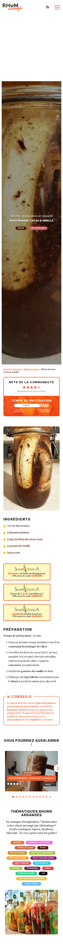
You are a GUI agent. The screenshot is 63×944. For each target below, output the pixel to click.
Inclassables (41, 863)
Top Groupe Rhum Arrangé (31, 878)
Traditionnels (31, 884)
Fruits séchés (38, 228)
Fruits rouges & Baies (43, 858)
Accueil (7, 369)
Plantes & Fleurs (26, 873)
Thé (43, 873)
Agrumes (17, 842)
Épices (21, 228)
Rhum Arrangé (31, 369)
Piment (48, 868)
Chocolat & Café (25, 848)
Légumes (16, 868)
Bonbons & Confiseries (39, 842)
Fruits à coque (17, 853)
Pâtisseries (32, 868)
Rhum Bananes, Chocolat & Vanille (31, 778)
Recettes (17, 369)
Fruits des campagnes (42, 853)
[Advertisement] (31, 48)
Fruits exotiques (17, 858)
